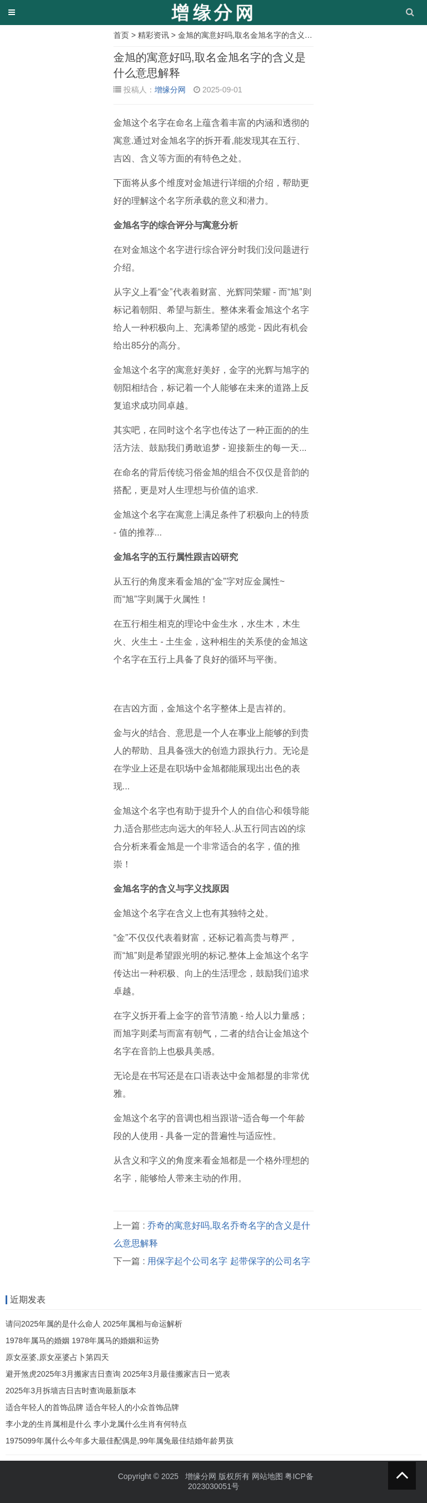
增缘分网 (170, 89)
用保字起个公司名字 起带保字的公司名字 (228, 1261)
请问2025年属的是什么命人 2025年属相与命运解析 (94, 1323)
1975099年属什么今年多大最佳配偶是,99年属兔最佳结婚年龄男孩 (120, 1440)
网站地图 (267, 1476)
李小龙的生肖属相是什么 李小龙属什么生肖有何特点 (96, 1424)
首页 (121, 35)
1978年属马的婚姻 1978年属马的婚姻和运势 (82, 1340)
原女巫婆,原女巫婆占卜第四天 (57, 1357)
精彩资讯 (153, 35)
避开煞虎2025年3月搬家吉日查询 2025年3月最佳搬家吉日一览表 (118, 1373)
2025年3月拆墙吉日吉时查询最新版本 (71, 1390)
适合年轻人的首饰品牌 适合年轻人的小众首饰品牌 (92, 1407)
